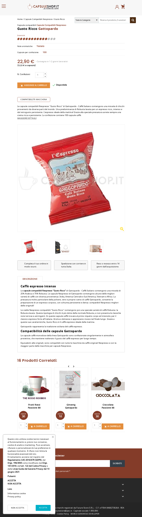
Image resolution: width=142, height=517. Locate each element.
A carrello (39, 425)
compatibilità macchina (33, 99)
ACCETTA (43, 507)
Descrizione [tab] (30, 279)
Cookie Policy (63, 512)
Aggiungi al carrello (34, 85)
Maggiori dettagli (27, 118)
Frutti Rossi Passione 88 (34, 406)
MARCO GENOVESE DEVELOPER (85, 512)
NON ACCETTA (17, 508)
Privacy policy (14, 496)
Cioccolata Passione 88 (108, 406)
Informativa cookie (17, 493)
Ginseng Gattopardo (71, 406)
